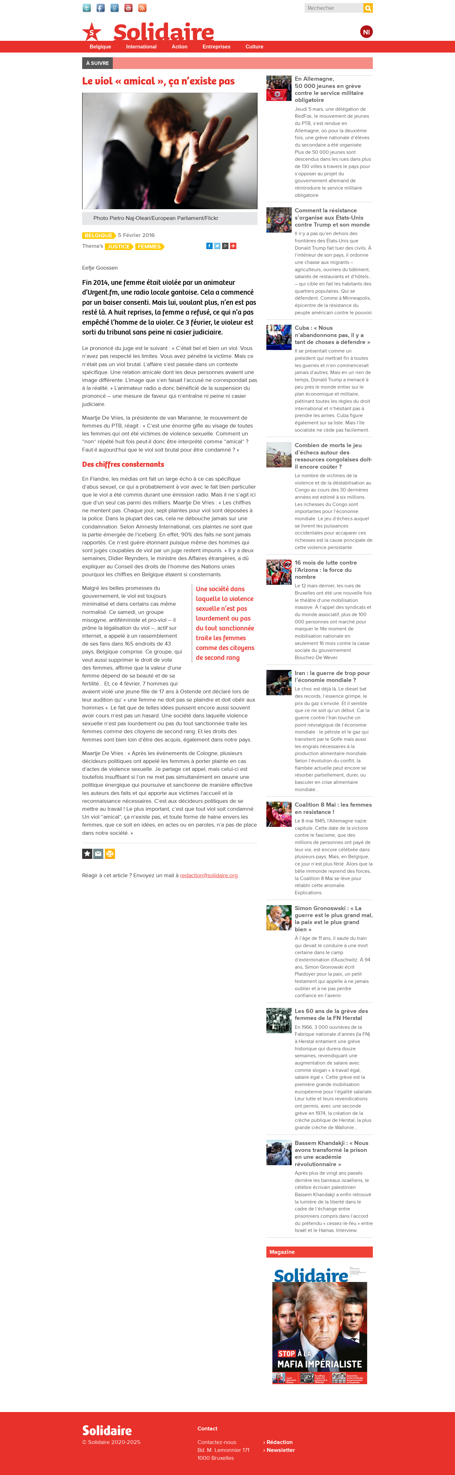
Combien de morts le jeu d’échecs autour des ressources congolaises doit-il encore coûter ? (333, 456)
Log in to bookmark (87, 854)
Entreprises (216, 46)
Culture (254, 46)
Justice (118, 246)
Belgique (100, 46)
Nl (366, 32)
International (141, 46)
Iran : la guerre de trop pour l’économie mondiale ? (332, 677)
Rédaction (280, 1442)
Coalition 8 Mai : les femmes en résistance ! (333, 808)
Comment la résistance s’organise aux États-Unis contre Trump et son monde (332, 217)
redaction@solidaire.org (209, 875)
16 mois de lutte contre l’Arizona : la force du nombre (326, 570)
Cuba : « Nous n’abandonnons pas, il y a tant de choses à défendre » (332, 335)
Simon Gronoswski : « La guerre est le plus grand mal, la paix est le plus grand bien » (334, 919)
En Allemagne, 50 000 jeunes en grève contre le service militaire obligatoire (329, 89)
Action (180, 46)
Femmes (149, 246)
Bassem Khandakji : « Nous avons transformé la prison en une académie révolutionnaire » (331, 1154)
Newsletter (281, 1450)
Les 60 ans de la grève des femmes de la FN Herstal (331, 1015)
